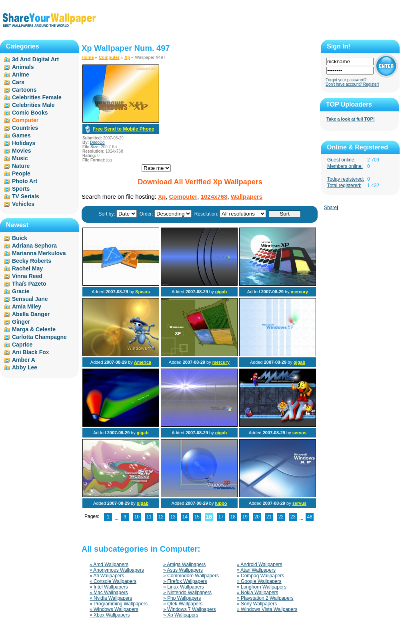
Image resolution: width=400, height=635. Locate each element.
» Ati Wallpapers (107, 576)
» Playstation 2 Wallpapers (265, 598)
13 (173, 517)
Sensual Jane (30, 299)
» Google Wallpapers (259, 581)
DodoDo (97, 142)
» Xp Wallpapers (180, 615)
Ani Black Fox (30, 352)
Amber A (23, 360)
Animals (23, 67)
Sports (21, 188)
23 (293, 517)
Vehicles (23, 204)
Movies (21, 150)
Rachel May (27, 268)
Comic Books (30, 112)
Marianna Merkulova (39, 253)
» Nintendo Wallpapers (187, 592)
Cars (18, 82)
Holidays (23, 143)
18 (233, 517)
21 (269, 517)
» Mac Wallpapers (109, 592)
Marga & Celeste (34, 329)
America (142, 362)
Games (21, 135)
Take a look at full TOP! (350, 119)
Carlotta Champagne (39, 337)
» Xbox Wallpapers (110, 615)
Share (330, 207)
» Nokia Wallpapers (257, 592)
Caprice (22, 344)
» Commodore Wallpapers (191, 576)
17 (221, 517)
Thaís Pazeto (29, 283)
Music (20, 158)
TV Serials (25, 196)
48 (309, 517)
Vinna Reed (27, 276)
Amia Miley (26, 306)
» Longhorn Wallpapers (261, 587)
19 (245, 517)
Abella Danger (31, 314)
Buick (19, 238)
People (21, 173)
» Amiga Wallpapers (184, 564)
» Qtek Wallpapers (182, 604)
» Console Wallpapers (113, 581)
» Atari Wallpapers (256, 570)
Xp (127, 57)
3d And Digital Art (35, 59)
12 (161, 517)
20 (257, 517)
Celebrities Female (37, 97)
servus (299, 432)
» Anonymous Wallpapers (117, 570)
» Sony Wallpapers (257, 604)
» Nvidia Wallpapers (111, 598)
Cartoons (24, 90)
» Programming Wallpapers (119, 604)
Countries (25, 128)
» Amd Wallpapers (109, 564)
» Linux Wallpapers (183, 587)
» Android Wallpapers (259, 564)
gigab (221, 291)
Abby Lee (24, 367)
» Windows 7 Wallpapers (189, 609)
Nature (21, 166)
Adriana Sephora (34, 245)
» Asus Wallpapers (183, 570)
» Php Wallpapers (182, 598)
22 (281, 517)
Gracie (21, 291)
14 (185, 517)
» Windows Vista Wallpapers (267, 609)
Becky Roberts (31, 261)
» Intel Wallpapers (109, 587)
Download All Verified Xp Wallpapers (200, 182)
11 (149, 517)
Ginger (21, 322)
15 (197, 517)
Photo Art (24, 181)
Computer (109, 57)
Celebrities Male (33, 105)
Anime (20, 74)
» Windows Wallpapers (114, 609)
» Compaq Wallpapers (260, 576)
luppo (221, 503)
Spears (142, 291)
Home (88, 57)
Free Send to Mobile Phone (123, 129)
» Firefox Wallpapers (185, 581)
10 (137, 517)
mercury (299, 291)
